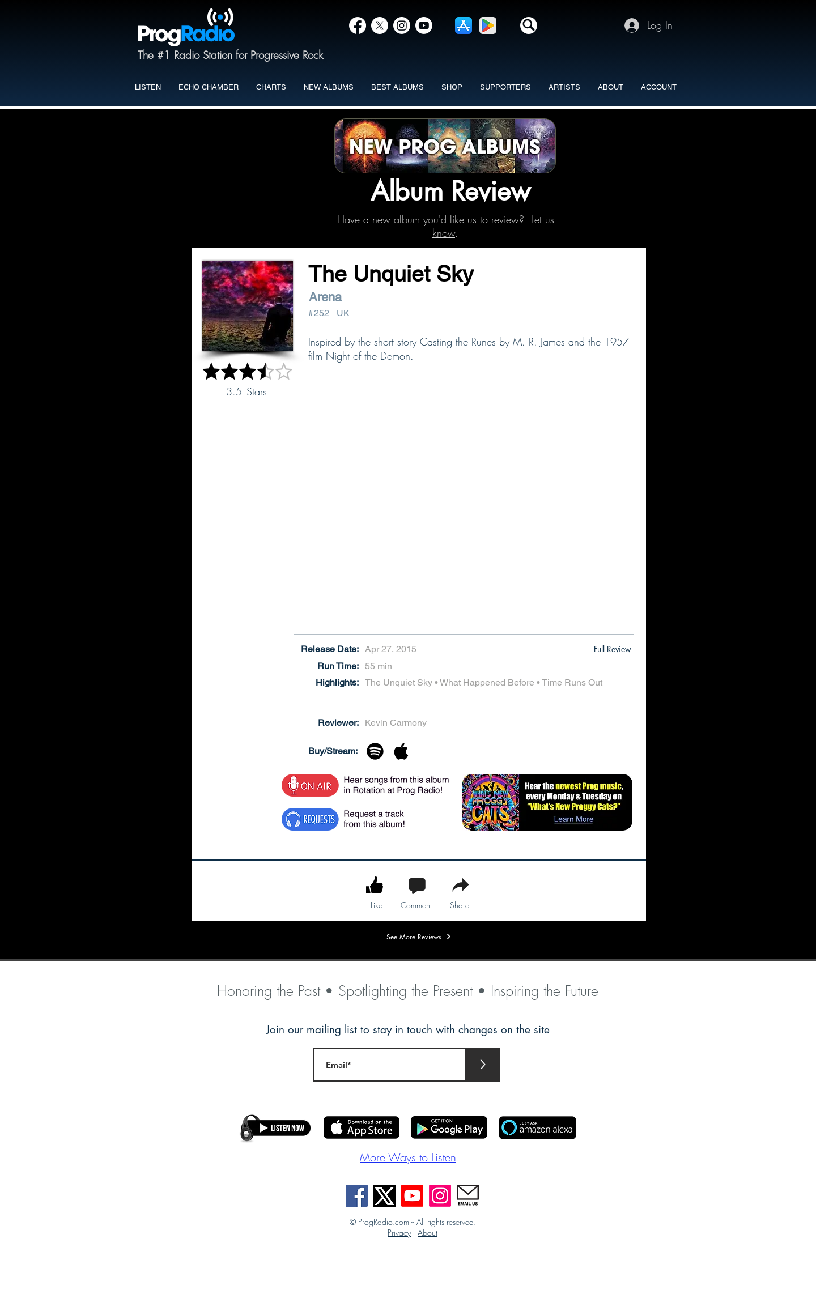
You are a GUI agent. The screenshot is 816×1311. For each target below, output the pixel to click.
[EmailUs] (468, 1196)
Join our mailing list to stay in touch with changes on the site (408, 1030)
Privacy (399, 1232)
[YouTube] (423, 25)
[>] (483, 1065)
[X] (379, 25)
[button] (528, 25)
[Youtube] (412, 1196)
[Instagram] (401, 25)
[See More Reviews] (419, 936)
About (427, 1232)
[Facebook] (357, 25)
